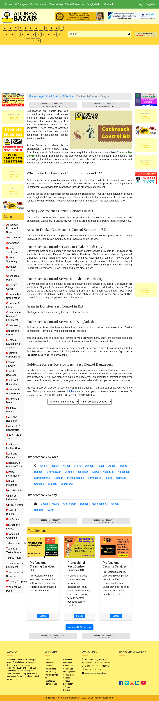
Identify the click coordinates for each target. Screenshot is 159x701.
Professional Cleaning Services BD (42, 566)
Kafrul (95, 471)
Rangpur (39, 509)
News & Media (14, 490)
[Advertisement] (79, 68)
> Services (49, 666)
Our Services (38, 4)
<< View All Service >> (79, 627)
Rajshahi (114, 503)
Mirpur (66, 465)
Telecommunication (17, 543)
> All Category (50, 672)
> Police (66, 678)
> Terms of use (51, 684)
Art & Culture (13, 237)
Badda (123, 465)
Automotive (12, 243)
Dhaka (44, 503)
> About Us (49, 663)
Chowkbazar (54, 471)
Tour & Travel (13, 557)
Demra (68, 471)
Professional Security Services (115, 564)
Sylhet (50, 509)
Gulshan (89, 465)
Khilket (44, 465)
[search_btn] (129, 34)
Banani (55, 465)
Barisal (84, 503)
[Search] (97, 34)
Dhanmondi (67, 483)
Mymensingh (99, 503)
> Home (48, 660)
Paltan (101, 465)
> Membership (50, 669)
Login (141, 4)
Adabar (112, 465)
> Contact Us (50, 681)
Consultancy (13, 325)
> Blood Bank (68, 666)
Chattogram (69, 503)
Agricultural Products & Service (12, 228)
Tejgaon (52, 483)
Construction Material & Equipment (13, 316)
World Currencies (74, 4)
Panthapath (94, 477)
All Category (21, 4)
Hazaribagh (82, 471)
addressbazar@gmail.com (96, 673)
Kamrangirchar (42, 477)
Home (8, 4)
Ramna (108, 477)
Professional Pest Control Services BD (76, 566)
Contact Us (110, 4)
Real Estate (12, 519)
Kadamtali (108, 471)
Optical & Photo (15, 504)
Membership (56, 4)
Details (43, 616)
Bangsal (38, 471)
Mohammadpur (75, 477)
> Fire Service (68, 675)
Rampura (121, 477)
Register (150, 4)
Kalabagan (124, 471)
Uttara (77, 465)
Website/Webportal (17, 581)
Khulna (55, 503)
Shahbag (39, 483)
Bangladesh (94, 4)
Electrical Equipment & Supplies (13, 344)
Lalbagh (59, 477)
